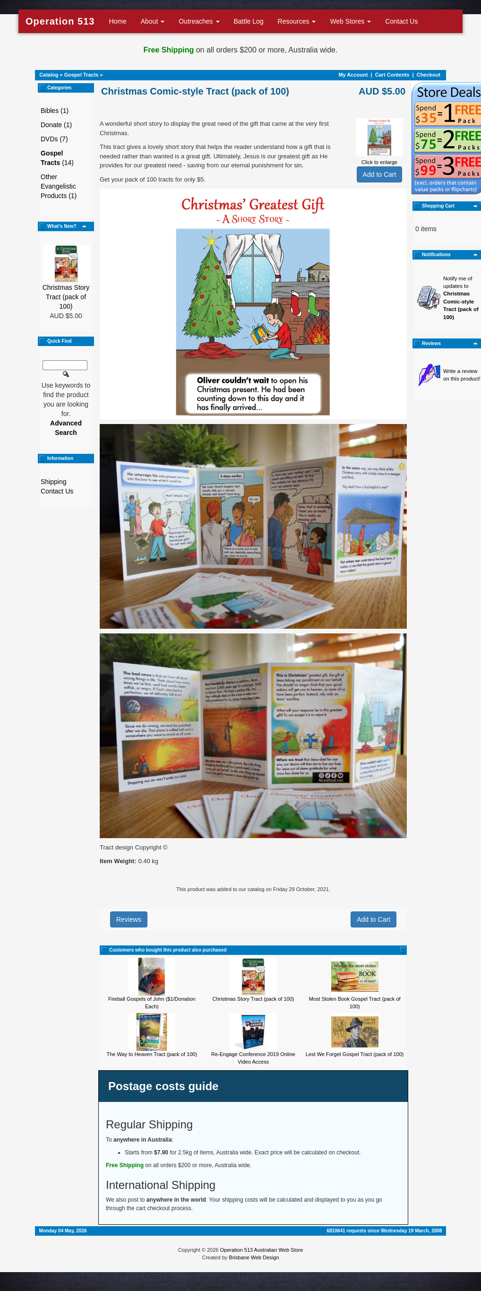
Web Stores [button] (350, 21)
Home (117, 21)
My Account (353, 75)
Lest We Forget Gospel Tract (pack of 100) (355, 1054)
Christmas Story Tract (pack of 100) (66, 297)
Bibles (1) (55, 110)
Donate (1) (56, 125)
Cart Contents (392, 75)
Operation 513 (60, 21)
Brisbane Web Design (254, 1257)
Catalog (48, 75)
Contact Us (401, 21)
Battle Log (249, 21)
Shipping (54, 481)
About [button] (152, 21)
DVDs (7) (54, 139)
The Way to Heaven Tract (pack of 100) (152, 1054)
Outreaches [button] (199, 21)
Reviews (128, 919)
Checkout (428, 75)
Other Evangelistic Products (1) (59, 186)
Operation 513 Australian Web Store (261, 1250)
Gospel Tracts (81, 75)
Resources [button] (297, 21)
